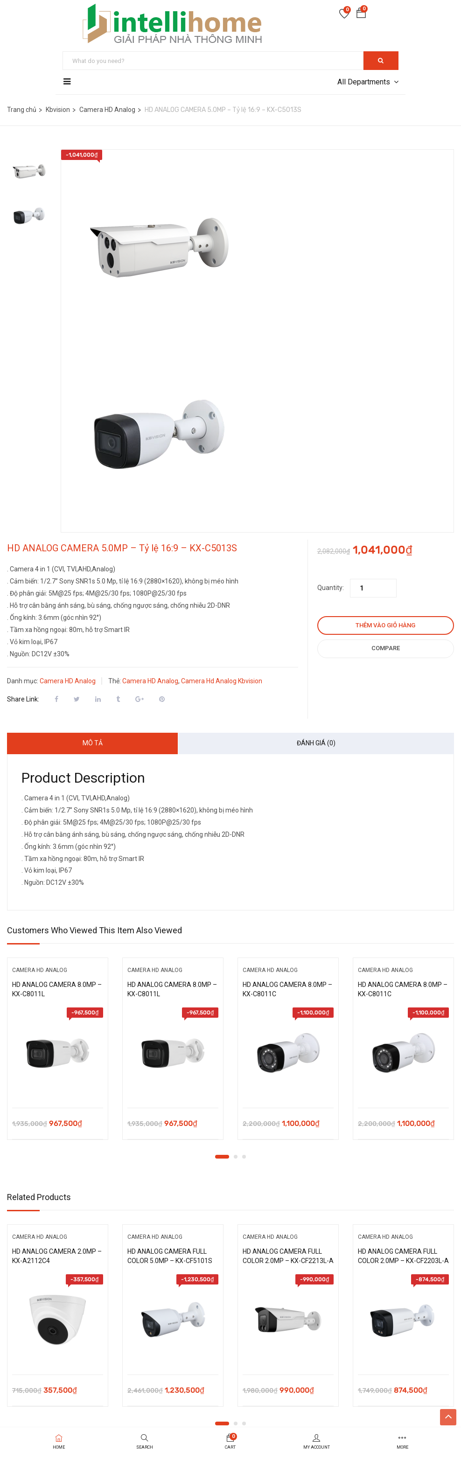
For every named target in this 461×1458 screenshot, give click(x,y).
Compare (385, 648)
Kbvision (58, 109)
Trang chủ (21, 109)
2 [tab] (235, 1157)
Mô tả (93, 743)
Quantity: (330, 587)
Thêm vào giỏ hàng (385, 625)
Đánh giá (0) (316, 743)
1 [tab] (222, 1157)
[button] (361, 14)
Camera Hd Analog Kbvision (221, 681)
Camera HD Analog (107, 109)
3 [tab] (244, 1157)
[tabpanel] (57, 1056)
